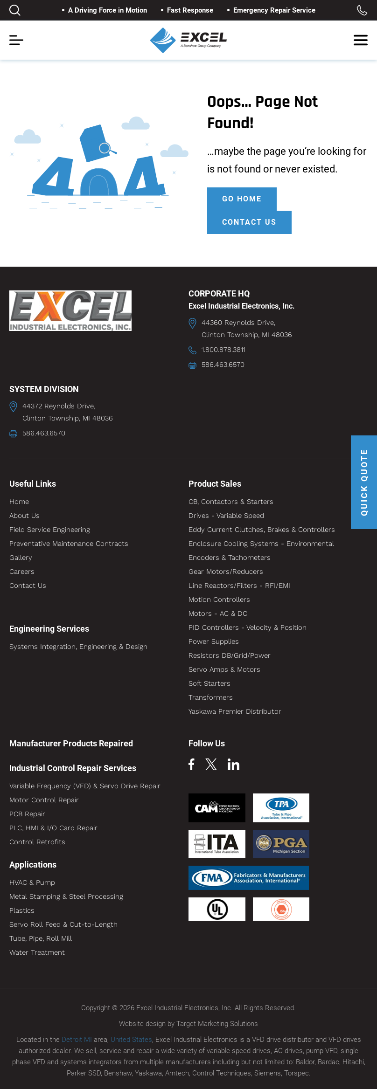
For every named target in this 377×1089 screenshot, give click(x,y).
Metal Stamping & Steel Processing (66, 896)
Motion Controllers (219, 599)
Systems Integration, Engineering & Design (78, 646)
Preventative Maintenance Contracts (68, 543)
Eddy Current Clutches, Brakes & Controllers (261, 529)
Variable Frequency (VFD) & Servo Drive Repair (85, 786)
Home (19, 501)
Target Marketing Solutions (217, 1024)
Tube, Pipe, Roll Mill (40, 938)
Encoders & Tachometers (229, 557)
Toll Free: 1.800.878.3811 (362, 10)
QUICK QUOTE (364, 482)
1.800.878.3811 (223, 349)
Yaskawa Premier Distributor (234, 711)
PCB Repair (27, 814)
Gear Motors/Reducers (225, 571)
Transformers (210, 697)
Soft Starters (209, 683)
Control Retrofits (37, 842)
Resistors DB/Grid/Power (229, 655)
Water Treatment (37, 952)
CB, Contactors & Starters (230, 501)
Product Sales (214, 484)
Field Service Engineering (49, 529)
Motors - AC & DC (217, 613)
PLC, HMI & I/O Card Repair (53, 828)
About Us (24, 515)
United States (131, 1039)
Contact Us (27, 585)
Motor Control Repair (44, 800)
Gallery (20, 557)
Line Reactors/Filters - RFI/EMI (239, 585)
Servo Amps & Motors (224, 669)
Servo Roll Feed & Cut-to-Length (63, 924)
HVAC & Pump (32, 882)
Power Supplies (213, 641)
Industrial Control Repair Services (72, 768)
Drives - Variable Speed (226, 515)
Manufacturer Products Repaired (71, 743)
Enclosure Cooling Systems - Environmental (261, 543)
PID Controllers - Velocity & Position (247, 627)
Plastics (22, 910)
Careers (22, 571)
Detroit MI (77, 1039)
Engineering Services (49, 629)
